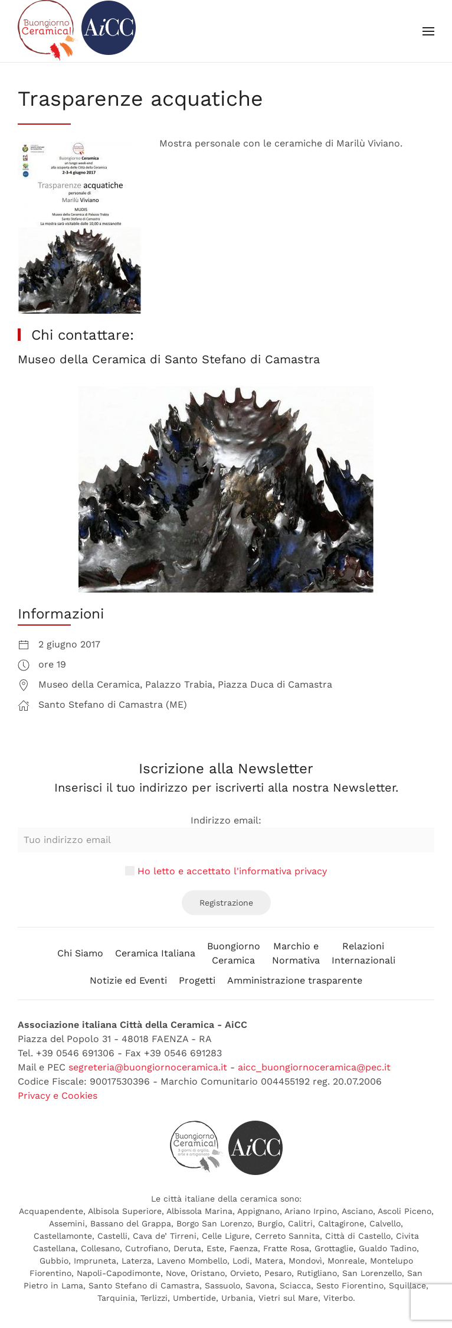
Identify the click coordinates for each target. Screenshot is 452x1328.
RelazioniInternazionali (363, 953)
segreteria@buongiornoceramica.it (147, 1067)
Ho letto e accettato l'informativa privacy (232, 871)
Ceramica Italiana (155, 953)
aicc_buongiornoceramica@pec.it (314, 1067)
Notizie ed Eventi (128, 980)
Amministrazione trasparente (294, 980)
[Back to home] (77, 31)
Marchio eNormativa (296, 953)
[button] (428, 31)
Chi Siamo (80, 953)
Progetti (197, 980)
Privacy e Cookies (57, 1095)
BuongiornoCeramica (233, 953)
